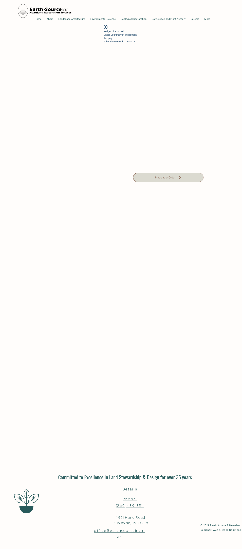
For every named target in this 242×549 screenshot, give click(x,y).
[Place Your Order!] (168, 177)
